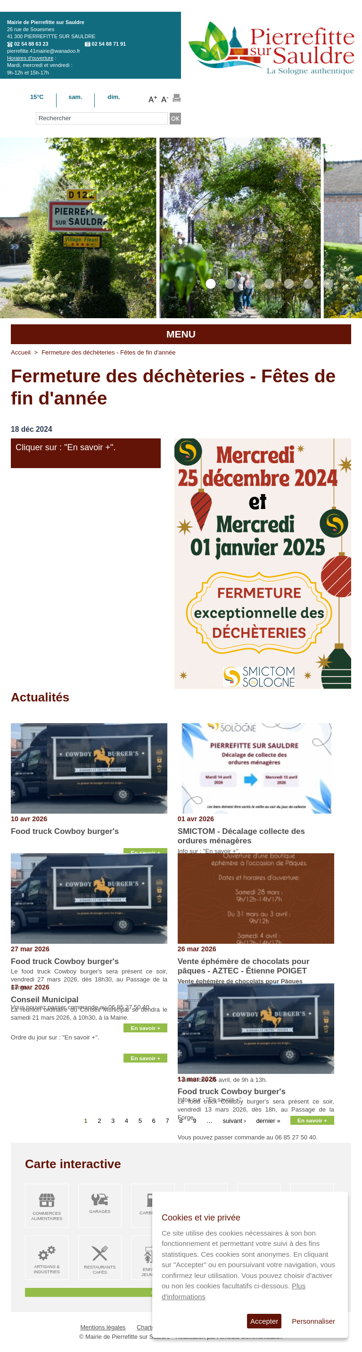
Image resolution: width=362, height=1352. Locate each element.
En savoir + (145, 852)
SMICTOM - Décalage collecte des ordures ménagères (241, 836)
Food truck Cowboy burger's (65, 831)
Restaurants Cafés (99, 1270)
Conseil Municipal (45, 999)
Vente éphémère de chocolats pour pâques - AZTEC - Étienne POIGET (244, 966)
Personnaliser (313, 1321)
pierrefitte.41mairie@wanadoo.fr (43, 51)
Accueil (21, 352)
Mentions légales (102, 1327)
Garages (99, 1211)
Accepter (264, 1321)
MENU (181, 334)
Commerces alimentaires (46, 1216)
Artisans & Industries (47, 1269)
